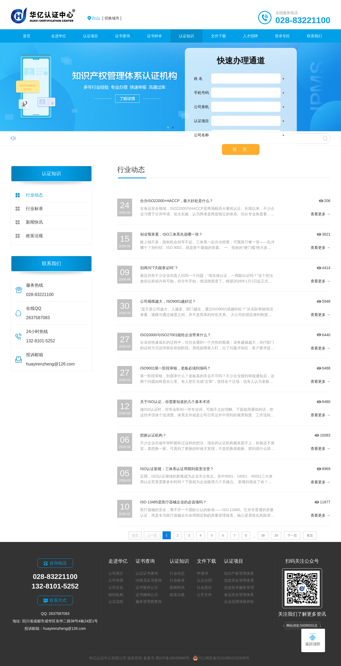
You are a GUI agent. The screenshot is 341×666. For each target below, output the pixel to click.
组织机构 (115, 595)
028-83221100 (302, 20)
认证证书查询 (147, 573)
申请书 (202, 573)
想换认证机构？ (153, 435)
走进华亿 (58, 36)
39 (276, 535)
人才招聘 (250, 36)
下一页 (292, 535)
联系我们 (314, 36)
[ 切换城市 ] (106, 18)
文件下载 (218, 36)
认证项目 (90, 36)
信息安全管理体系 (239, 580)
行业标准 (34, 208)
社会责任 (204, 587)
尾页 (310, 535)
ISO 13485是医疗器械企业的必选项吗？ (173, 502)
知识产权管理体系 (239, 573)
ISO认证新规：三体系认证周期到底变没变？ (177, 469)
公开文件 (204, 595)
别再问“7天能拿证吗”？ (159, 268)
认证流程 (115, 601)
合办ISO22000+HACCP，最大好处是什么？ (176, 201)
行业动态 (34, 195)
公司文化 (115, 587)
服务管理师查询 (149, 601)
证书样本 (154, 36)
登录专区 (282, 36)
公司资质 (115, 580)
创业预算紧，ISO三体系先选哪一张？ (171, 234)
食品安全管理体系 (239, 595)
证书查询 (122, 36)
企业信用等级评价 (239, 601)
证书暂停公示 (147, 587)
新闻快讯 (34, 222)
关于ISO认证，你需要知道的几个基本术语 (175, 402)
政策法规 (34, 235)
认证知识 (186, 36)
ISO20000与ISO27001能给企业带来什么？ (175, 335)
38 (263, 535)
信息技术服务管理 (239, 587)
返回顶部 (312, 639)
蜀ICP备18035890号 (173, 658)
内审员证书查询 (149, 580)
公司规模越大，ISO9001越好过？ (168, 301)
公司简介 (115, 573)
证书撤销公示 (147, 595)
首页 (26, 36)
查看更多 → (320, 214)
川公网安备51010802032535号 (221, 658)
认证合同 (204, 580)
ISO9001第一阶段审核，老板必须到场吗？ (175, 368)
